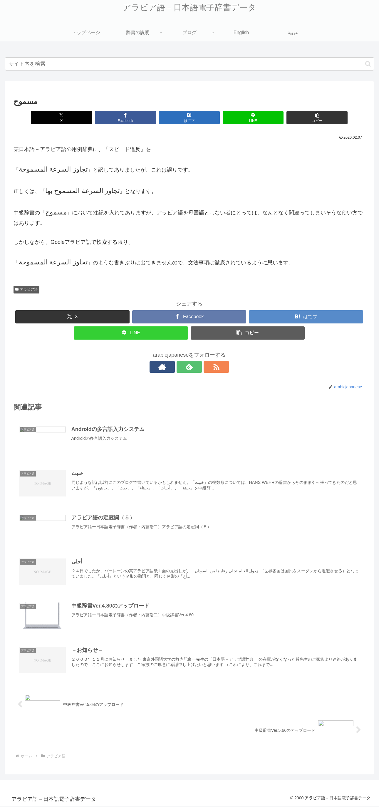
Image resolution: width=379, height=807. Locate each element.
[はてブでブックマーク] (179, 117)
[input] (189, 64)
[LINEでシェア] (238, 117)
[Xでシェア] (61, 117)
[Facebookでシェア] (120, 117)
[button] (368, 64)
